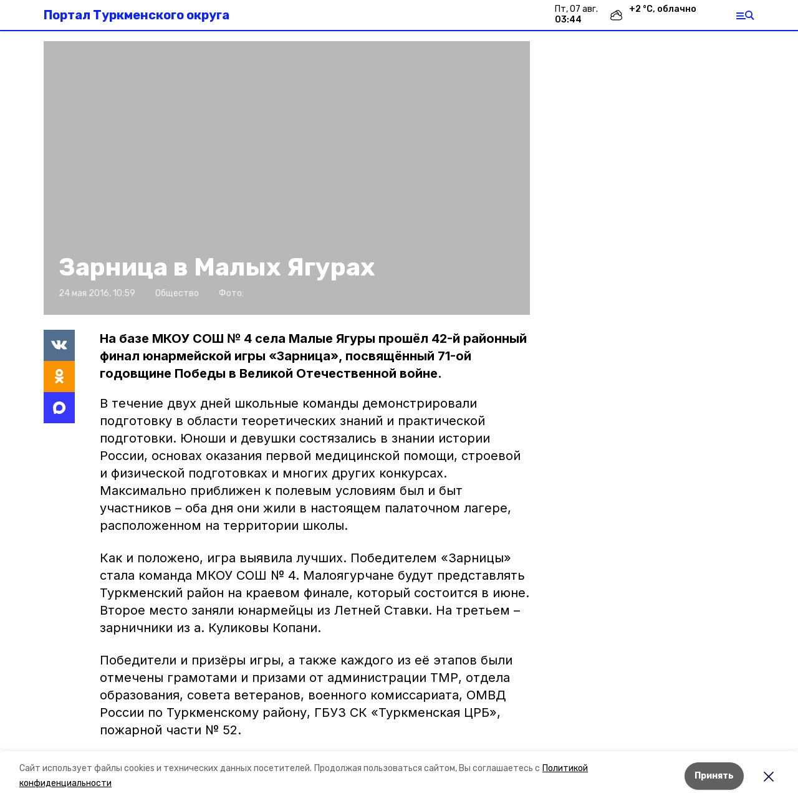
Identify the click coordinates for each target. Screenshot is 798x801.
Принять (714, 775)
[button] (287, 178)
